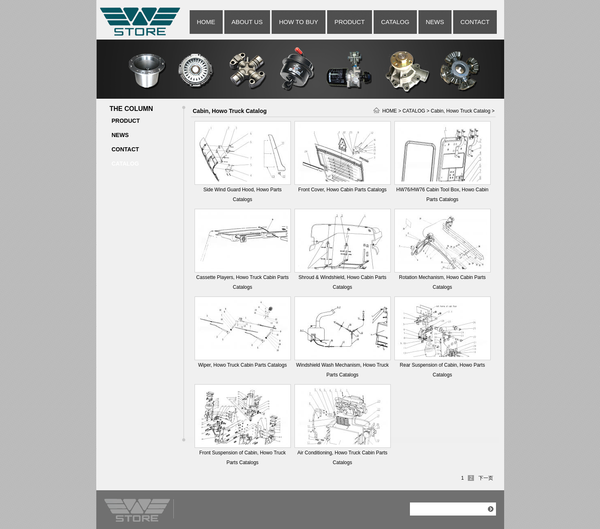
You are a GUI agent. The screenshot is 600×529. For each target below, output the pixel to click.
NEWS (435, 21)
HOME (206, 21)
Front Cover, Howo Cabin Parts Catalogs (342, 190)
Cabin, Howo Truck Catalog (460, 111)
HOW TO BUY (298, 21)
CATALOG (395, 21)
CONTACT (475, 21)
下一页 (485, 478)
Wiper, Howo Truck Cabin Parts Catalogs (242, 365)
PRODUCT (349, 21)
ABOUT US (247, 21)
